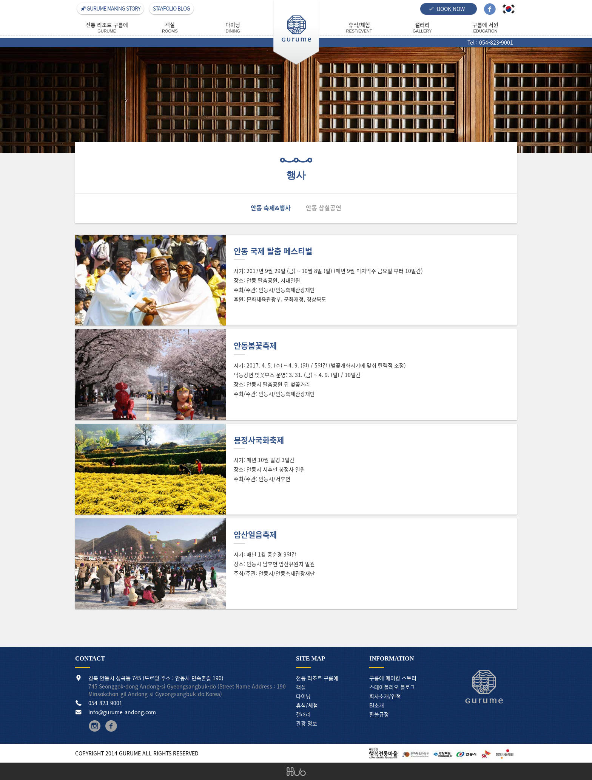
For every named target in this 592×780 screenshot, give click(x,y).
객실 (301, 687)
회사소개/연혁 (385, 696)
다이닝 (303, 696)
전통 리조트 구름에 (317, 678)
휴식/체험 (307, 705)
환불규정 (379, 714)
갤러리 (303, 714)
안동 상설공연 (323, 207)
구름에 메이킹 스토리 (392, 678)
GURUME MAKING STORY (110, 8)
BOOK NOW (447, 8)
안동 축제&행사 (271, 207)
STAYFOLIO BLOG (171, 8)
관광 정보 (306, 723)
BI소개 (376, 705)
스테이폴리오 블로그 (392, 687)
